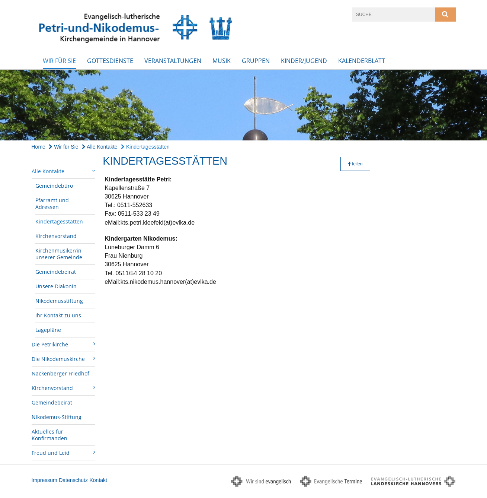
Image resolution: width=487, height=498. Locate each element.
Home (38, 147)
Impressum (44, 480)
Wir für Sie (59, 61)
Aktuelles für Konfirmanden (49, 435)
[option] (243, 105)
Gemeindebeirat (55, 271)
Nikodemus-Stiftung (56, 417)
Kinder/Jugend (304, 61)
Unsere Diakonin (56, 286)
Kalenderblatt (361, 61)
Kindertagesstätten (145, 147)
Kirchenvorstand (56, 236)
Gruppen (256, 61)
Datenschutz (73, 480)
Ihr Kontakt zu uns (58, 315)
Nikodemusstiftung (59, 300)
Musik (221, 61)
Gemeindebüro (54, 185)
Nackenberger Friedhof (60, 373)
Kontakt (98, 480)
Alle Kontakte (100, 147)
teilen (355, 163)
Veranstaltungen (172, 61)
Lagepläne (48, 329)
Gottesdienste (110, 61)
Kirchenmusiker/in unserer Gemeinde (58, 254)
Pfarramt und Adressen (52, 203)
